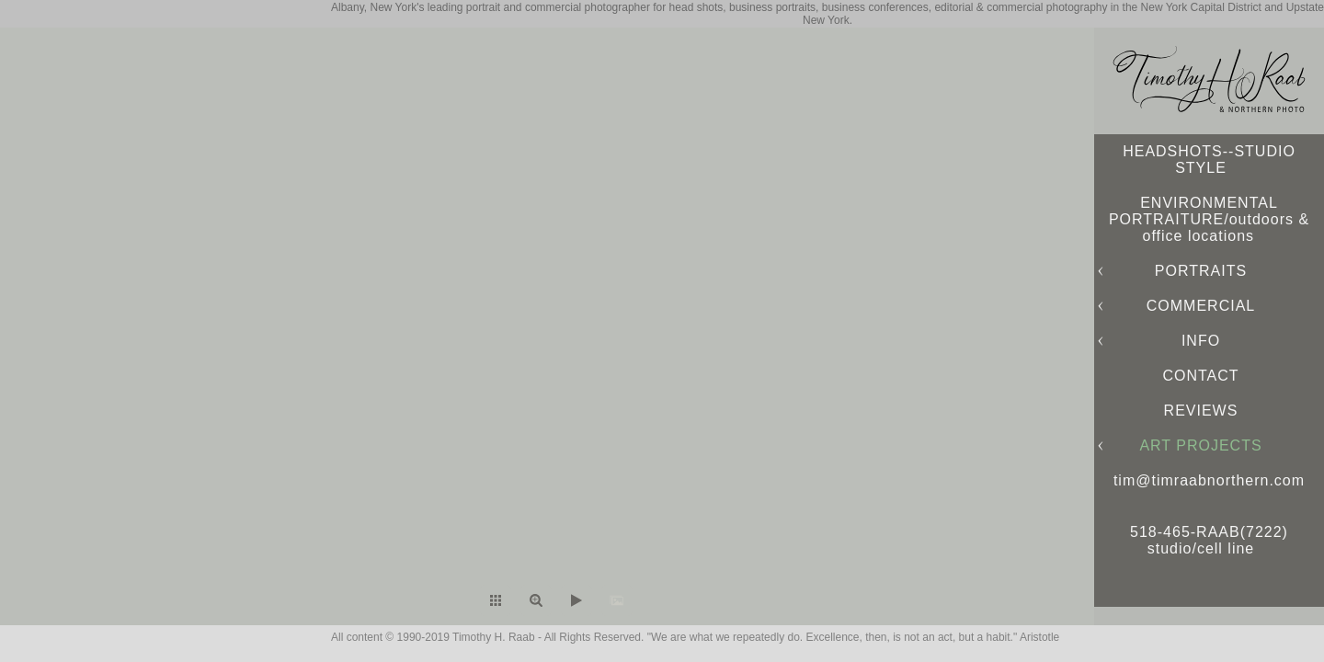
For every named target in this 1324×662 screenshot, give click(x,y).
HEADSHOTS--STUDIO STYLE (1209, 159)
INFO (1200, 340)
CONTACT (1200, 375)
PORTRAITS (1201, 271)
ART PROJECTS (1200, 445)
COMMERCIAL (1201, 306)
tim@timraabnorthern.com (1209, 480)
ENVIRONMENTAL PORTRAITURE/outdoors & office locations (1209, 219)
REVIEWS (1201, 410)
